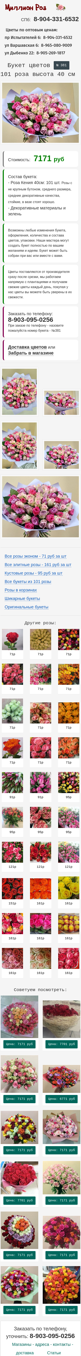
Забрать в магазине (31, 353)
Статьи (54, 1352)
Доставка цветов (27, 347)
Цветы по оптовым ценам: (29, 29)
